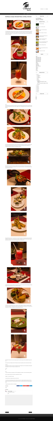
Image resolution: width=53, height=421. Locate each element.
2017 (37, 85)
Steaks (6, 18)
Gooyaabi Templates (32, 418)
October (38, 76)
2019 (37, 74)
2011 (37, 91)
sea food (37, 70)
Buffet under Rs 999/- (38, 61)
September (38, 77)
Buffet (36, 56)
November (38, 75)
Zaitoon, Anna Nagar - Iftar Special (43, 32)
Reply (8, 393)
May (37, 79)
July (37, 78)
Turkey (36, 68)
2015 (37, 87)
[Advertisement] (18, 409)
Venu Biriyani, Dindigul (41, 23)
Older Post (30, 412)
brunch (36, 69)
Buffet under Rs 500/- (38, 60)
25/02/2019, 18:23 (14, 391)
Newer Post (7, 412)
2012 (37, 90)
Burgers (37, 62)
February (38, 80)
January (38, 84)
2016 (37, 86)
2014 (37, 88)
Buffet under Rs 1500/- (38, 57)
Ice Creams (37, 63)
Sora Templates (23, 418)
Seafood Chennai (10, 391)
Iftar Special (37, 64)
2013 (37, 89)
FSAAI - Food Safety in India (42, 26)
